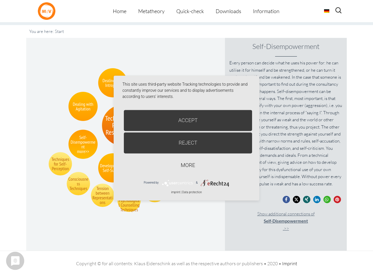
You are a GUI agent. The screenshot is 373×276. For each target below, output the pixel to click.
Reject (188, 143)
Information (266, 11)
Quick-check (190, 11)
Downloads (228, 11)
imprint (175, 192)
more (188, 165)
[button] (286, 199)
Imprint (289, 263)
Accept (188, 120)
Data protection (192, 192)
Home (119, 11)
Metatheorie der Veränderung (48, 11)
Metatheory (151, 11)
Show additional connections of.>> (286, 221)
